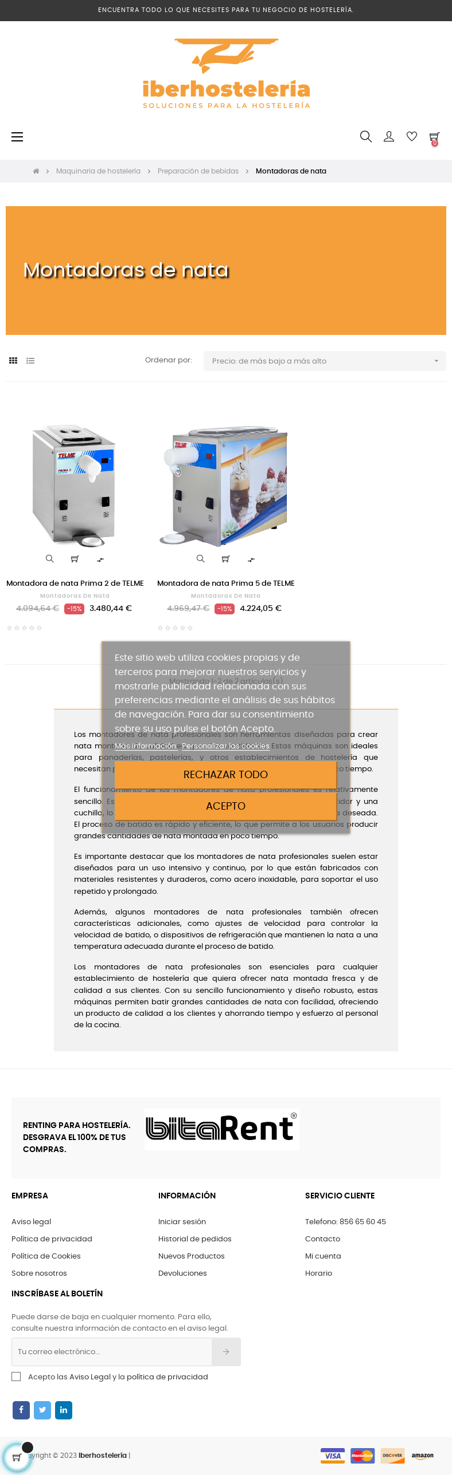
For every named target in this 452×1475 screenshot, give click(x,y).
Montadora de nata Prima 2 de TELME (75, 583)
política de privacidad (167, 1377)
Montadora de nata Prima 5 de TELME (226, 583)
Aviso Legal (90, 1377)
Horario (318, 1273)
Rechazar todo (226, 775)
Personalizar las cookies (226, 746)
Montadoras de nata (75, 596)
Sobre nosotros (39, 1273)
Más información (146, 746)
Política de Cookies (46, 1256)
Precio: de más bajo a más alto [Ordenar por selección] (329, 361)
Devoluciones (182, 1273)
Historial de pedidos (195, 1239)
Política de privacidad (51, 1239)
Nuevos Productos (191, 1256)
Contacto (322, 1239)
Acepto (226, 806)
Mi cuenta (323, 1256)
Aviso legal (31, 1222)
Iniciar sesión (182, 1222)
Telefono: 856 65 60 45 (345, 1222)
